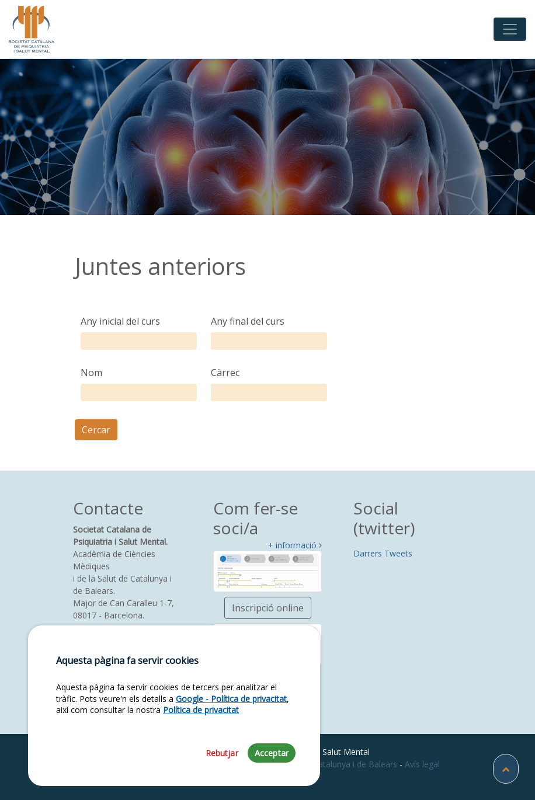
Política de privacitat (201, 709)
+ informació (295, 546)
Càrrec (225, 372)
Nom (91, 372)
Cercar (96, 429)
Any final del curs (247, 321)
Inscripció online (268, 607)
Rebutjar (222, 753)
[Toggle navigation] (510, 29)
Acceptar (272, 753)
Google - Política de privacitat (231, 698)
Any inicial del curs (120, 321)
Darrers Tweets (382, 553)
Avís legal (422, 764)
